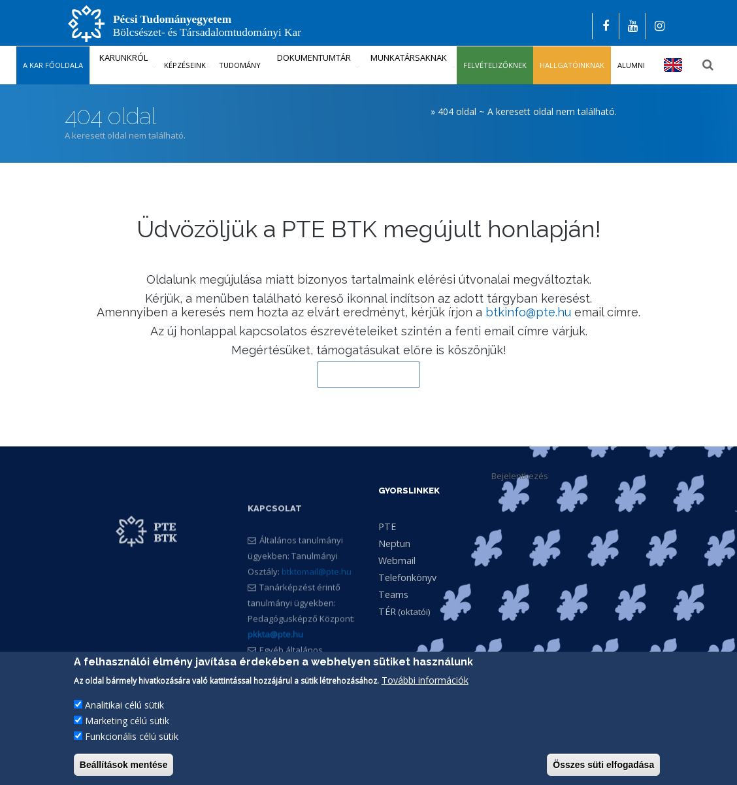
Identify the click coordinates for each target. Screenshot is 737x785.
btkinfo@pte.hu (528, 312)
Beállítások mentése (124, 765)
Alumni (631, 65)
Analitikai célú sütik (124, 705)
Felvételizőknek (495, 65)
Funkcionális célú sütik (131, 737)
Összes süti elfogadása (603, 765)
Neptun (394, 543)
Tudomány (240, 65)
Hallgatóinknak (572, 65)
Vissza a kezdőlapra (368, 374)
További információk (425, 681)
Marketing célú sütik (127, 721)
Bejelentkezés (519, 476)
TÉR (387, 611)
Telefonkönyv (407, 577)
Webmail (397, 560)
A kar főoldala (53, 65)
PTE (387, 526)
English (673, 65)
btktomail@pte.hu (317, 593)
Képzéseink (185, 65)
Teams (393, 594)
